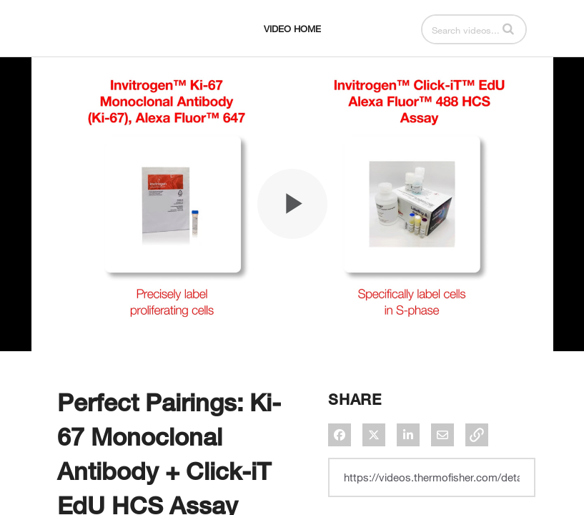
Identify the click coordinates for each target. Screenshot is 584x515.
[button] (508, 28)
